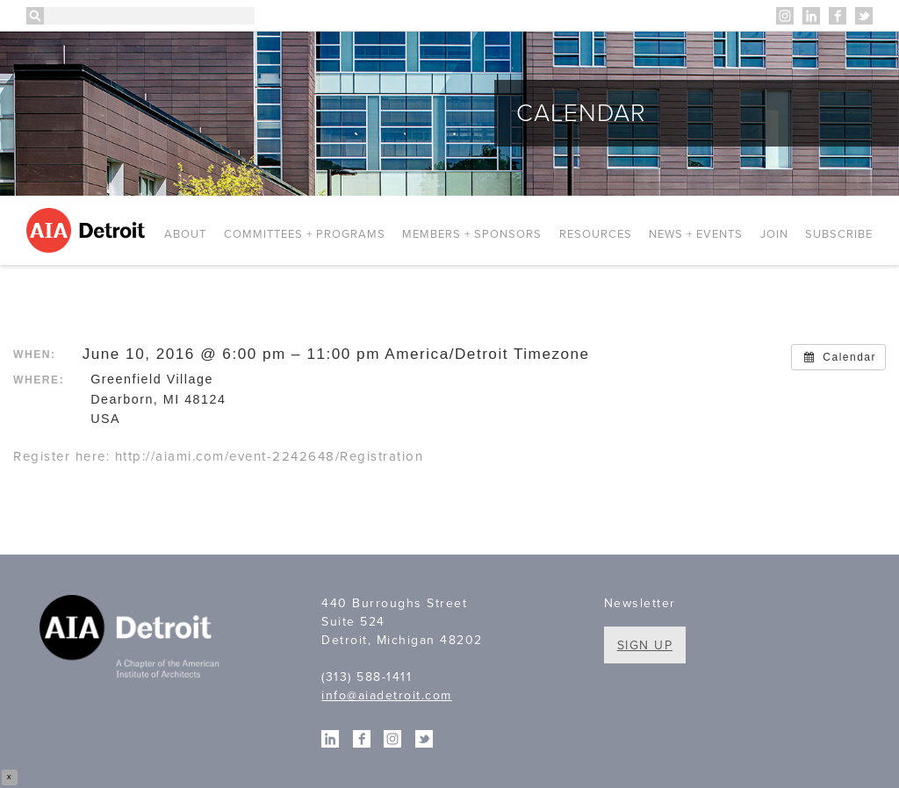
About (185, 234)
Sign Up (645, 645)
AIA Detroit (88, 230)
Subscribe (839, 234)
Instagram (785, 16)
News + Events (696, 234)
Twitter (864, 16)
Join (774, 234)
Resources (595, 234)
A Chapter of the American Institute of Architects (132, 639)
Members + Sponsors (472, 234)
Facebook (837, 16)
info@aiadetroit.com (386, 695)
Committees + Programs (304, 234)
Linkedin (811, 16)
